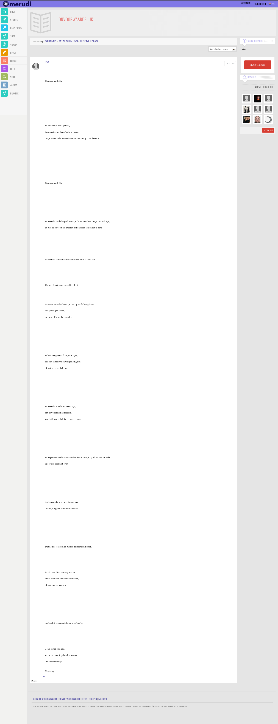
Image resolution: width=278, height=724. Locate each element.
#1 (44, 676)
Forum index (50, 41)
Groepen (93, 699)
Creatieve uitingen (89, 41)
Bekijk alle (268, 130)
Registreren (260, 3)
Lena (47, 62)
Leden (84, 699)
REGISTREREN (257, 65)
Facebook (102, 699)
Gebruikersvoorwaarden (45, 699)
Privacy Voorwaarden (69, 699)
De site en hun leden (68, 41)
